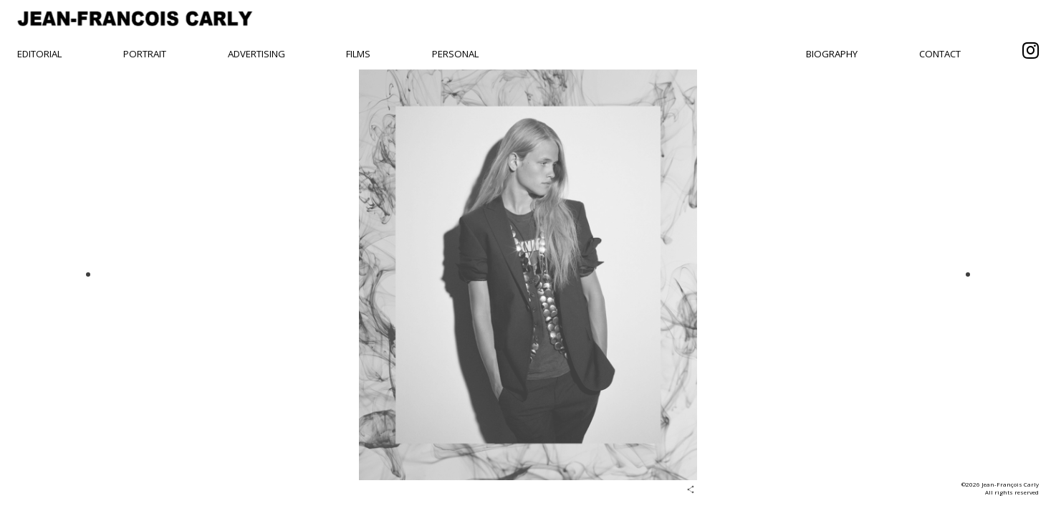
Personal (455, 53)
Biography (832, 53)
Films (358, 53)
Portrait (144, 53)
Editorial (39, 53)
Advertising (256, 53)
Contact (940, 53)
